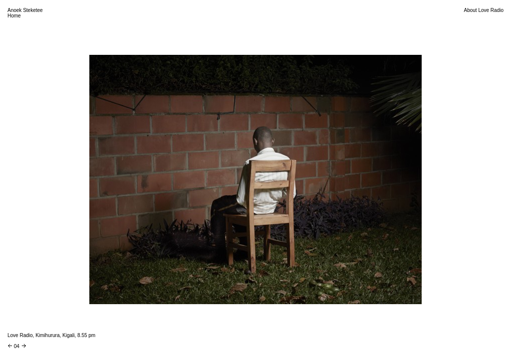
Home (14, 15)
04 (16, 346)
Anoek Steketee (25, 10)
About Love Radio (484, 10)
